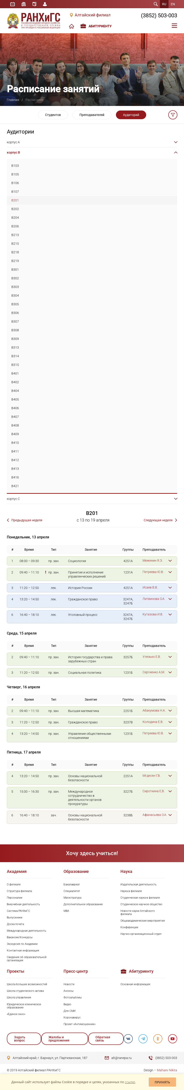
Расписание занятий (12, 4)
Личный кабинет (45, 4)
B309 (15, 339)
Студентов (53, 115)
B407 (15, 417)
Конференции (129, 927)
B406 (15, 408)
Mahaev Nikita (167, 1070)
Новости (69, 984)
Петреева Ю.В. (153, 571)
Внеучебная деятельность (23, 904)
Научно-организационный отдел (140, 934)
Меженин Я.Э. (153, 560)
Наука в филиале (131, 891)
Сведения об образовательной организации (26, 959)
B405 (15, 399)
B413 (15, 468)
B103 (15, 165)
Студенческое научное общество (141, 904)
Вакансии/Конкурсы (20, 937)
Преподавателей (91, 115)
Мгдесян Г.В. (152, 775)
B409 (15, 434)
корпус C (13, 499)
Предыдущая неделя (26, 520)
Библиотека (23, 4)
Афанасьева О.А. (155, 814)
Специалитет (72, 891)
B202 (15, 209)
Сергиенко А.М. (154, 672)
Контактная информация (23, 950)
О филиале (13, 884)
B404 (15, 391)
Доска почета (15, 924)
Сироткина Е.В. (154, 791)
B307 (15, 321)
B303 (15, 287)
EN (173, 4)
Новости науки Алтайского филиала (137, 912)
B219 (15, 261)
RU (164, 4)
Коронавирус (72, 1017)
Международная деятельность (26, 930)
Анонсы (69, 990)
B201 (15, 200)
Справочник (34, 4)
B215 (15, 243)
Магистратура (72, 897)
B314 (15, 356)
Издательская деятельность (138, 884)
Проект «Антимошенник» (79, 1024)
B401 (15, 373)
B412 (15, 460)
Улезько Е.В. (152, 656)
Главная (13, 99)
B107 (15, 191)
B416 (15, 477)
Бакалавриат (72, 884)
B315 (15, 365)
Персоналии (14, 897)
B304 (15, 295)
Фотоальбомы (73, 997)
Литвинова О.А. (154, 598)
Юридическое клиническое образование (24, 1006)
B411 (15, 451)
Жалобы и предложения (59, 1038)
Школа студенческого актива (25, 990)
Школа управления (19, 997)
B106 (15, 183)
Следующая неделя (158, 520)
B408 (15, 425)
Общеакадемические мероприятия (142, 920)
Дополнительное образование (83, 904)
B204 (15, 217)
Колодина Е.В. (153, 721)
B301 (15, 269)
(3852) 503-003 (159, 15)
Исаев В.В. (150, 587)
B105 (15, 174)
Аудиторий (131, 115)
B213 (15, 235)
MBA (66, 911)
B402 (15, 382)
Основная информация (135, 984)
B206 (15, 226)
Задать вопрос (19, 1038)
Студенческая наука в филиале (140, 897)
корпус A (13, 142)
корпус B (13, 152)
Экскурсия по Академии (22, 944)
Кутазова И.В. (153, 614)
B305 (15, 304)
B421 (15, 486)
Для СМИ (70, 1011)
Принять (162, 1082)
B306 (15, 313)
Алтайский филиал (92, 15)
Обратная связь (102, 1038)
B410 (15, 443)
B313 (15, 347)
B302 (15, 278)
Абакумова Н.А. (154, 710)
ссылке (130, 1082)
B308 (15, 330)
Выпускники (14, 917)
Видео (67, 1004)
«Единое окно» (16, 1014)
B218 (15, 252)
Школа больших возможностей (27, 984)
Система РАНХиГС (18, 911)
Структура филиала (19, 891)
